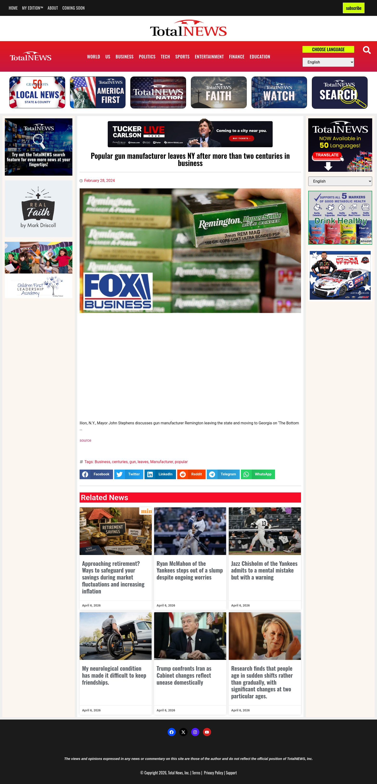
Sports (182, 56)
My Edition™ (32, 8)
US (107, 56)
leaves (143, 461)
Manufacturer (161, 461)
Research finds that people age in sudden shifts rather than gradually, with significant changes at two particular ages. (262, 682)
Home (13, 8)
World (93, 56)
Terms (196, 773)
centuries (120, 461)
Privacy (209, 773)
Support (231, 773)
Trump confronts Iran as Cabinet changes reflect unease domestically (184, 675)
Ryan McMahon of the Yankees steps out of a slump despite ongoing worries (190, 570)
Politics (147, 56)
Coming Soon (74, 8)
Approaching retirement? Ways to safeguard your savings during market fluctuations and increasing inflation (113, 577)
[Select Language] (328, 62)
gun (132, 461)
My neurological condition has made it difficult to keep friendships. (114, 675)
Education (260, 56)
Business (125, 56)
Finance (237, 56)
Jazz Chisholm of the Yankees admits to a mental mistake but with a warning (264, 570)
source (85, 440)
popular (181, 461)
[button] (367, 50)
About (53, 8)
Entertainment (209, 56)
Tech (165, 56)
